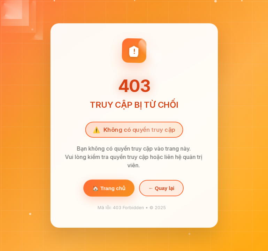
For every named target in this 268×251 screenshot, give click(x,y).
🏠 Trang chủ (109, 188)
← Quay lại (161, 188)
